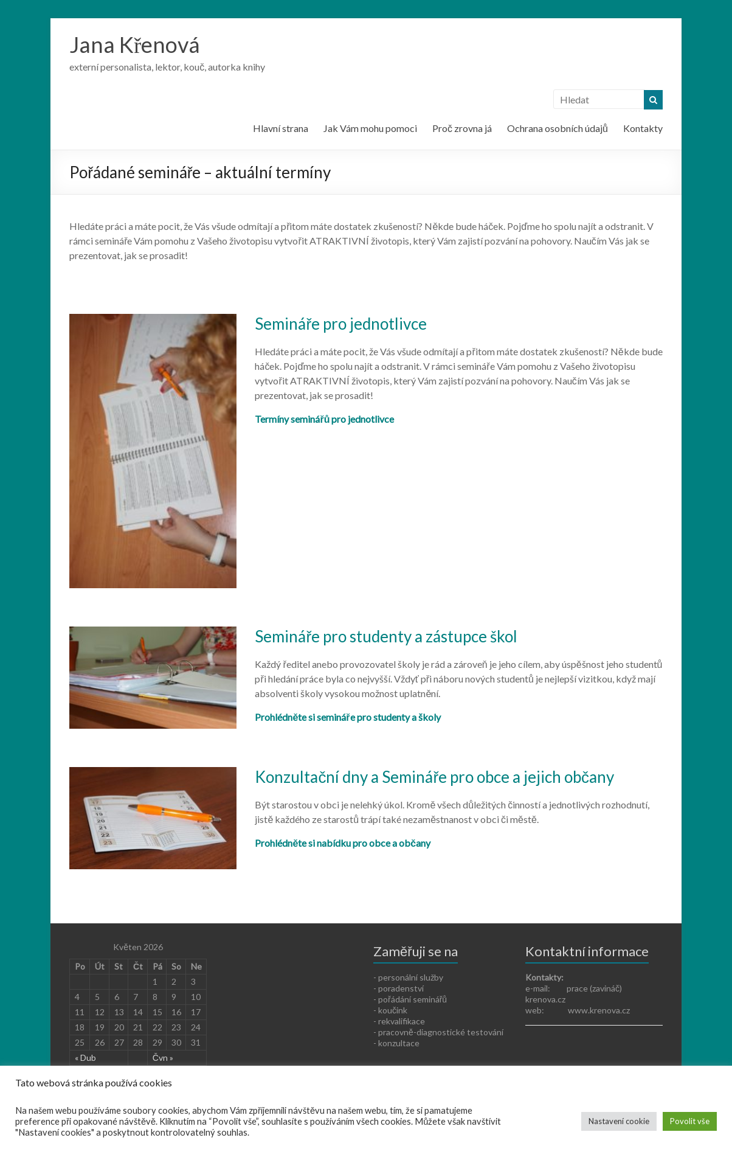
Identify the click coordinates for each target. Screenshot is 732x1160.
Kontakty (643, 128)
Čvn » (163, 1057)
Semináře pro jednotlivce (341, 323)
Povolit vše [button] (690, 1121)
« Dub (85, 1057)
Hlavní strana (280, 128)
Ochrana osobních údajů (557, 128)
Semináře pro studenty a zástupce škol (386, 636)
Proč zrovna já (462, 128)
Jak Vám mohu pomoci (370, 128)
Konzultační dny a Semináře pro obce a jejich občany (434, 777)
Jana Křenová (134, 44)
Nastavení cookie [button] (619, 1121)
